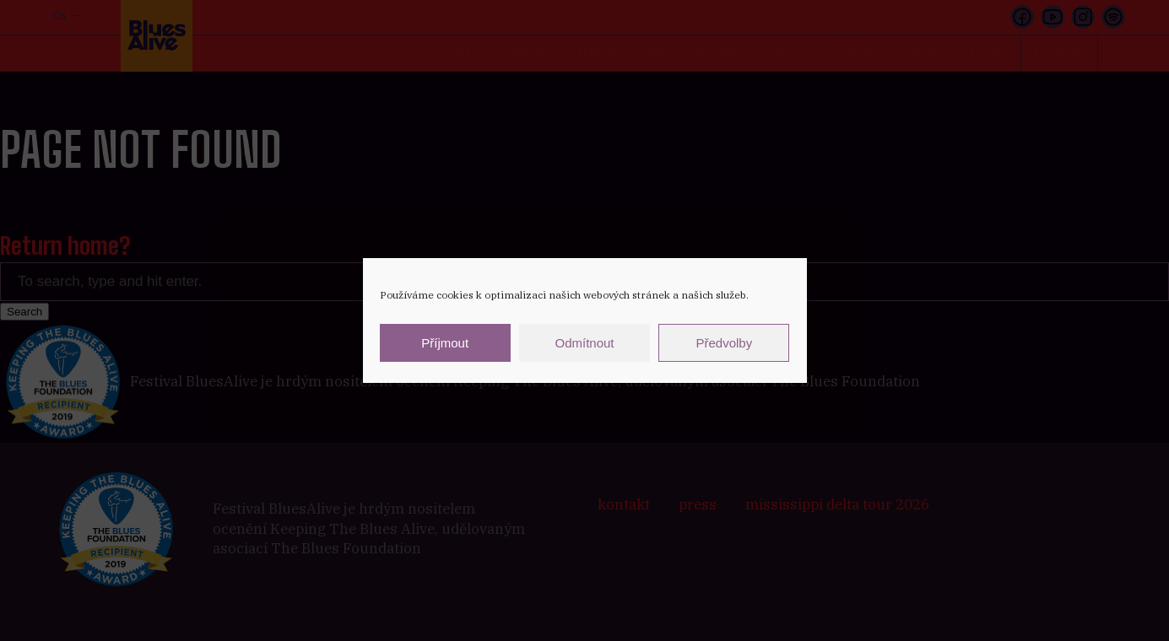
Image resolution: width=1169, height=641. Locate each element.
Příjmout (444, 343)
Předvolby (723, 343)
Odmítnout (584, 343)
